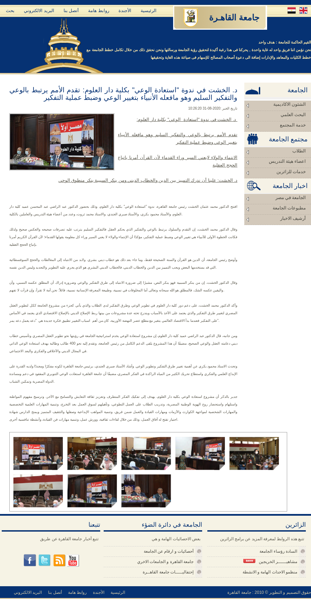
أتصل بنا (71, 10)
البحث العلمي (293, 114)
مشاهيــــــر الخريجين (270, 561)
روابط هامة (98, 10)
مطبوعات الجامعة (289, 207)
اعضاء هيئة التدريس (287, 161)
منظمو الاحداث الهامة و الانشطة (270, 572)
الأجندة (125, 10)
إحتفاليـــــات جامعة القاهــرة (168, 572)
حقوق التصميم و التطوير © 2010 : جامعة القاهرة (269, 592)
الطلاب (299, 150)
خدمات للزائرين (291, 171)
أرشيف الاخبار (293, 218)
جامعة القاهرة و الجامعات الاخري (165, 561)
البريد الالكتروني (39, 10)
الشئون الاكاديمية (289, 104)
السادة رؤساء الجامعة (278, 551)
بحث (10, 10)
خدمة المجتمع (293, 125)
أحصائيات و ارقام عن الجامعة (169, 551)
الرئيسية (149, 10)
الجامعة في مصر (290, 197)
